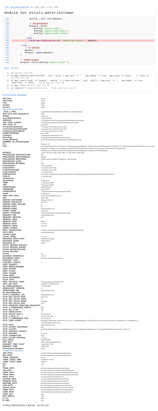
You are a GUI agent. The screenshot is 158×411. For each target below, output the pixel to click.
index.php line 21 (67, 88)
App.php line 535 (46, 7)
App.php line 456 (20, 78)
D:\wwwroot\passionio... (38, 88)
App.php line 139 (55, 83)
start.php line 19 (40, 85)
